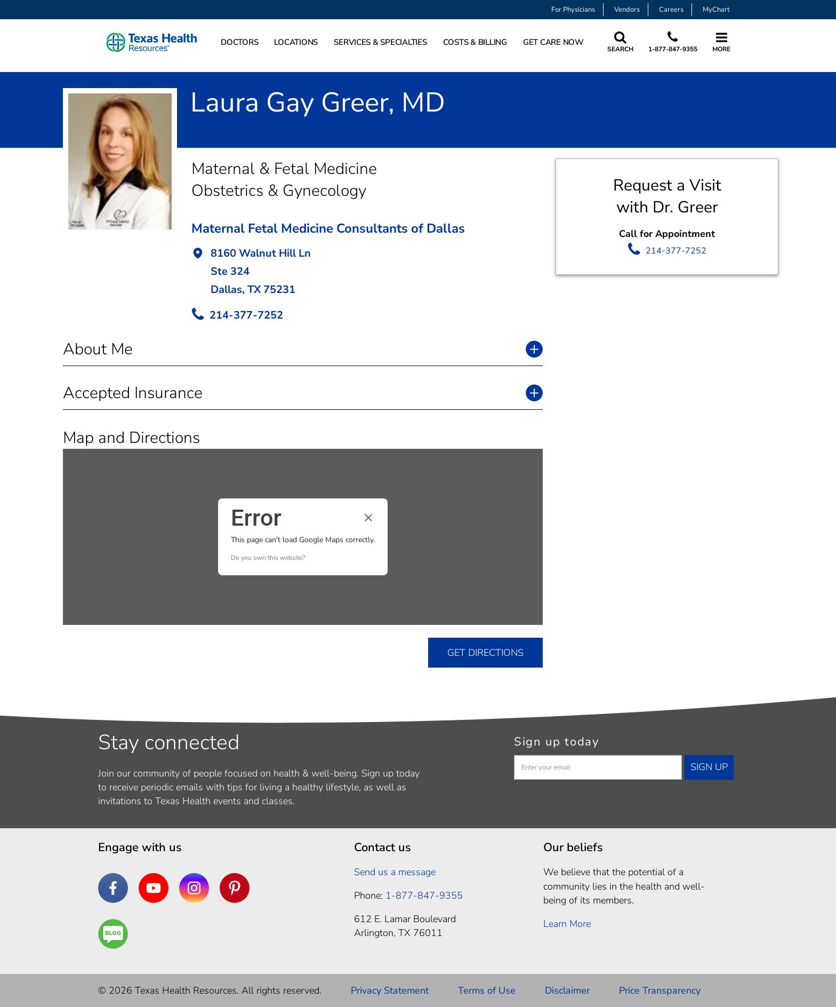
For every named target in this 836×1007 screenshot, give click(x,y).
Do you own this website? (268, 557)
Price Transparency (660, 990)
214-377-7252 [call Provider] (246, 315)
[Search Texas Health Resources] (620, 42)
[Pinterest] (235, 888)
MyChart (716, 9)
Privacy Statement (390, 990)
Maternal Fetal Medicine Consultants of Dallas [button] (328, 228)
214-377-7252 (676, 251)
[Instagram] (194, 888)
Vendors (627, 9)
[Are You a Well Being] (113, 934)
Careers (671, 9)
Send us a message (395, 872)
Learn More (567, 923)
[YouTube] (153, 888)
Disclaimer (567, 990)
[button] (367, 272)
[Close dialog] (368, 517)
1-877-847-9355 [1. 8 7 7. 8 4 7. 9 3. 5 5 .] (424, 895)
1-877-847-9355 (672, 49)
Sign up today (556, 742)
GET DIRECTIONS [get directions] (485, 652)
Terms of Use (487, 990)
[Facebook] (113, 888)
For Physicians (573, 9)
